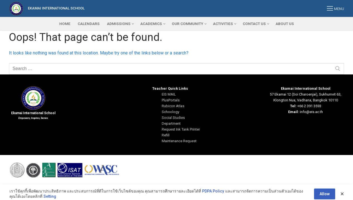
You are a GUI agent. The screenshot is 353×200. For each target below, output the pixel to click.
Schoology (170, 112)
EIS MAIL (169, 94)
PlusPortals (171, 100)
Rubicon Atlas (173, 106)
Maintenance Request (179, 141)
